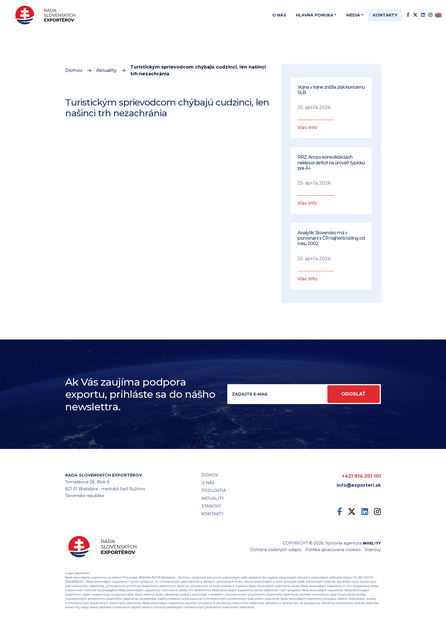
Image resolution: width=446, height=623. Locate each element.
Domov (73, 70)
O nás (279, 15)
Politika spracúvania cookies (333, 549)
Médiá (353, 15)
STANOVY (211, 506)
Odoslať (353, 394)
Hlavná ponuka (314, 15)
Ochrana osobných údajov (276, 549)
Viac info (307, 127)
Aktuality (106, 70)
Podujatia (213, 490)
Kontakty (385, 15)
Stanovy (373, 549)
